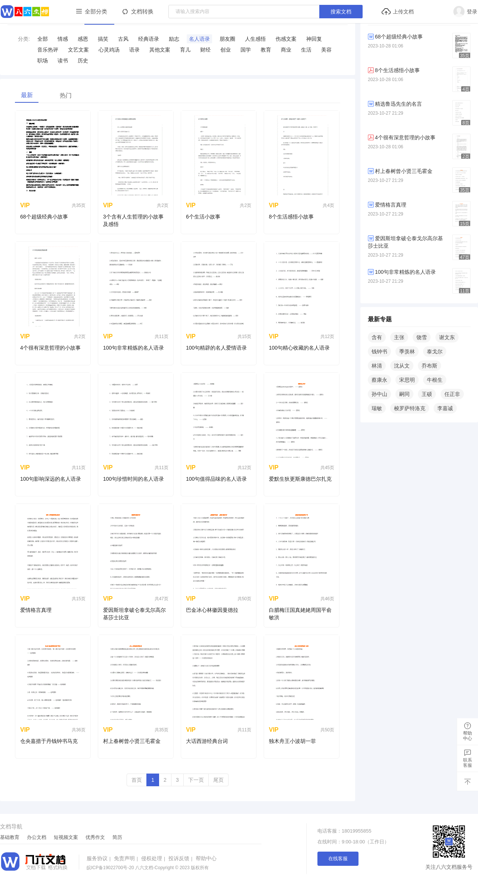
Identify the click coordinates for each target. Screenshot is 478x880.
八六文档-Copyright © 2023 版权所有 (148, 867)
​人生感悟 (255, 39)
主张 (399, 337)
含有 (377, 337)
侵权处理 (154, 858)
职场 (42, 60)
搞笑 (103, 39)
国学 (245, 50)
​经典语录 (148, 39)
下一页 (196, 780)
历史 (83, 60)
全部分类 (96, 11)
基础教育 (9, 837)
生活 (306, 50)
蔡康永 (379, 380)
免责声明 (127, 858)
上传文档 (397, 11)
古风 (123, 39)
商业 (286, 50)
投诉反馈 (181, 858)
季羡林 (407, 351)
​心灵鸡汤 (109, 50)
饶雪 (421, 337)
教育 (266, 50)
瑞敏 (377, 408)
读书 (63, 60)
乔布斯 (429, 366)
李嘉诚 (445, 408)
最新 (27, 95)
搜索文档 (340, 12)
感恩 (83, 39)
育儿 (185, 50)
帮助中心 (206, 858)
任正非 (452, 394)
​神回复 (314, 39)
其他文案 (159, 50)
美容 (326, 50)
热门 (66, 95)
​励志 (174, 39)
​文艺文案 (78, 50)
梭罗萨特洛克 (409, 408)
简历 (117, 837)
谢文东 (447, 337)
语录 (134, 50)
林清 (377, 366)
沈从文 (402, 366)
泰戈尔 (435, 351)
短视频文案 (66, 837)
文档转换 (142, 11)
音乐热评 (47, 50)
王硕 (427, 394)
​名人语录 (199, 39)
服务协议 (99, 858)
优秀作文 (95, 837)
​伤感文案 (286, 39)
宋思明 (407, 380)
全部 (42, 39)
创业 (225, 50)
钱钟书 (379, 351)
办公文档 (36, 837)
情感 (63, 39)
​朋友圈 (227, 39)
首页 (136, 780)
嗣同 (404, 394)
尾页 (218, 780)
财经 (205, 50)
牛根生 (435, 380)
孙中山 (379, 394)
